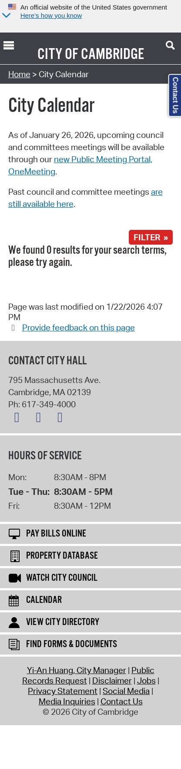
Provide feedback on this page (78, 327)
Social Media (126, 691)
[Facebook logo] (40, 419)
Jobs (146, 680)
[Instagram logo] (62, 419)
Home (19, 74)
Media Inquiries (67, 701)
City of (57, 54)
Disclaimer (112, 680)
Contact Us (122, 701)
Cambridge (112, 54)
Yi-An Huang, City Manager (76, 670)
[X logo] (19, 419)
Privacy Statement (62, 691)
